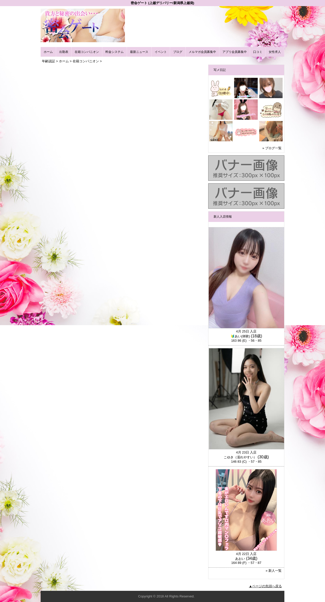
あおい (240, 559)
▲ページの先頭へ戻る (265, 586)
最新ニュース (139, 52)
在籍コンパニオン (87, 52)
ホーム (48, 52)
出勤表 (63, 52)
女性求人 (275, 52)
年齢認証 (48, 61)
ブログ (177, 52)
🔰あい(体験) (240, 336)
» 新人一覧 (274, 571)
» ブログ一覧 (272, 148)
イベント (161, 52)
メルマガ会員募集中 (202, 52)
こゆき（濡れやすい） (240, 457)
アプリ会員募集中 (234, 52)
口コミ (257, 52)
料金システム (114, 52)
